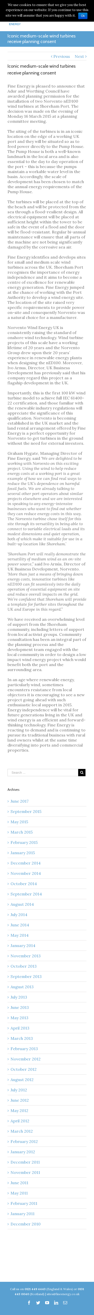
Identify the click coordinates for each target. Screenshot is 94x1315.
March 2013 (22, 1038)
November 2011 (25, 1172)
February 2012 (24, 1141)
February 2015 (24, 842)
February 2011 (24, 1203)
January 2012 (23, 1151)
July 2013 (19, 997)
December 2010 (26, 1223)
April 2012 (20, 1120)
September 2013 (26, 976)
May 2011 (19, 1193)
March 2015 (22, 832)
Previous (61, 56)
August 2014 (22, 904)
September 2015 (26, 811)
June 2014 (20, 924)
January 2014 (23, 945)
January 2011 (23, 1213)
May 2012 (19, 1110)
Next (79, 56)
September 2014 (26, 893)
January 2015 (23, 852)
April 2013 (20, 1028)
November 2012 (26, 1058)
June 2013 (20, 1007)
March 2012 (22, 1131)
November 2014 (26, 873)
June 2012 (20, 1100)
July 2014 (19, 914)
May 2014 (20, 935)
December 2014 (26, 863)
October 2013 (24, 966)
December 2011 (25, 1162)
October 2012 (24, 1069)
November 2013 (26, 955)
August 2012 (22, 1079)
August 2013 (22, 986)
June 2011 (19, 1182)
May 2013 (19, 1017)
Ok (83, 16)
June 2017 (20, 801)
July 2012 (19, 1089)
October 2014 (24, 883)
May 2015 (19, 821)
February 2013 (24, 1048)
